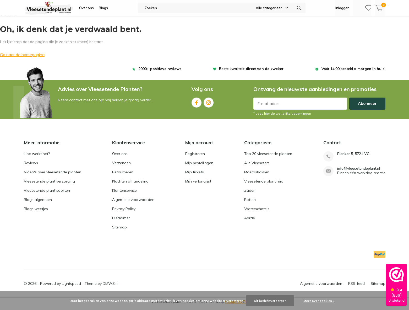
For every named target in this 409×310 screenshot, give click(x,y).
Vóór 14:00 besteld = (353, 72)
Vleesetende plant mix (263, 185)
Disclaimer (121, 222)
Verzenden (121, 166)
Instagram (209, 105)
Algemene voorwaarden (133, 203)
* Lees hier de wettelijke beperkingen (282, 117)
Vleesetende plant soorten (47, 194)
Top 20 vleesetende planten (268, 157)
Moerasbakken (256, 176)
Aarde (249, 222)
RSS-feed (356, 287)
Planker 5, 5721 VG (353, 158)
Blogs (103, 8)
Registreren (195, 157)
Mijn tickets (194, 176)
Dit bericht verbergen (270, 301)
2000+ (159, 72)
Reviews (31, 166)
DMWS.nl (110, 287)
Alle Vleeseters (257, 166)
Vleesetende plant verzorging (49, 185)
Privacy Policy (123, 212)
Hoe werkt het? (37, 157)
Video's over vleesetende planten (52, 176)
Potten (250, 203)
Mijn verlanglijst (198, 185)
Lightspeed (71, 287)
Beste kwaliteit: (251, 72)
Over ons (86, 8)
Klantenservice (124, 194)
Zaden (249, 194)
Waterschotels (256, 212)
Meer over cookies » (318, 301)
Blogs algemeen (38, 203)
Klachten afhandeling (130, 185)
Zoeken (299, 8)
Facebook (196, 105)
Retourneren (122, 176)
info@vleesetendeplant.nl (358, 172)
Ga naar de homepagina (22, 58)
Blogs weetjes (36, 212)
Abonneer (367, 107)
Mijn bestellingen (199, 166)
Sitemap (119, 231)
